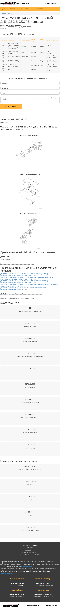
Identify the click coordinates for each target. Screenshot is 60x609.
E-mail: (3, 93)
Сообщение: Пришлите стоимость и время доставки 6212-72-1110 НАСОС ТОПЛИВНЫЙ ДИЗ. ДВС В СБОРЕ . (30, 100)
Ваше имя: (4, 83)
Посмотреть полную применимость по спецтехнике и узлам (17, 264)
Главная (4, 13)
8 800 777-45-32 (50, 3)
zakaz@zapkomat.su (22, 3)
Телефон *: (4, 88)
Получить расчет (11, 106)
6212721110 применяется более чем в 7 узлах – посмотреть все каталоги (21, 294)
